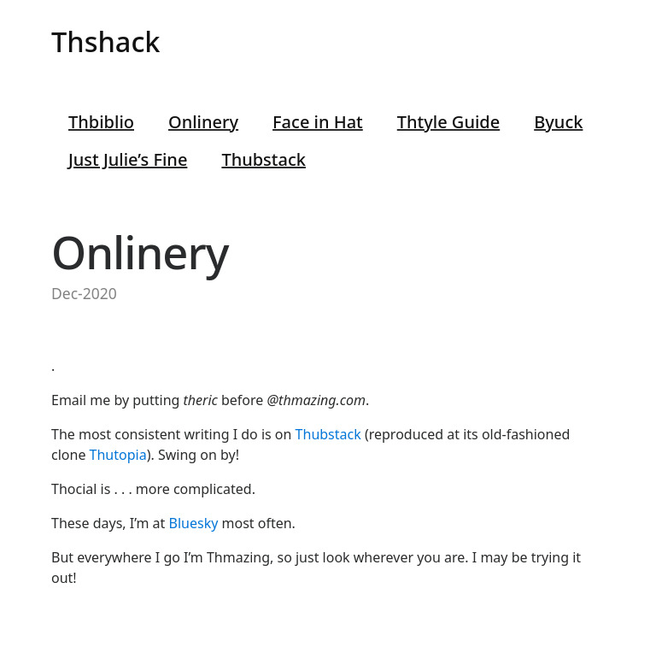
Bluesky (194, 523)
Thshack (106, 41)
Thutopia (118, 454)
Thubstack (328, 434)
